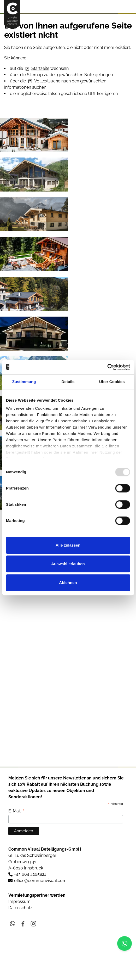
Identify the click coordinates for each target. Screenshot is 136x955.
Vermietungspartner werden (37, 895)
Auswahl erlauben (68, 563)
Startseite (40, 68)
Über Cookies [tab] (112, 381)
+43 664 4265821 (30, 874)
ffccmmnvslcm (40, 880)
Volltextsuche (47, 80)
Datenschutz (20, 907)
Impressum (19, 901)
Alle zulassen (68, 545)
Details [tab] (68, 381)
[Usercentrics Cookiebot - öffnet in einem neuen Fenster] (107, 367)
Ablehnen (68, 582)
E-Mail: (16, 811)
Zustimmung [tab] (24, 381)
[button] (127, 6)
